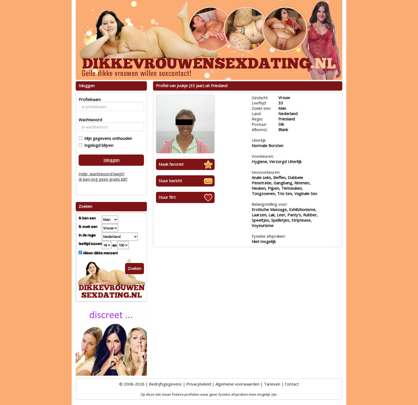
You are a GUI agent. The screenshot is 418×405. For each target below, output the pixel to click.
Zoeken (134, 268)
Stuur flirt (167, 197)
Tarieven (272, 384)
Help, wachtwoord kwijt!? (102, 173)
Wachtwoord (89, 119)
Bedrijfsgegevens (165, 384)
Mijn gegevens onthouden (107, 138)
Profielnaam (89, 99)
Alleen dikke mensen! (100, 252)
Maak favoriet (171, 164)
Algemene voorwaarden (237, 384)
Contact (292, 384)
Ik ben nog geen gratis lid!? (103, 179)
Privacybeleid (198, 384)
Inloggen (111, 160)
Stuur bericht (170, 180)
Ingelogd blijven (97, 145)
